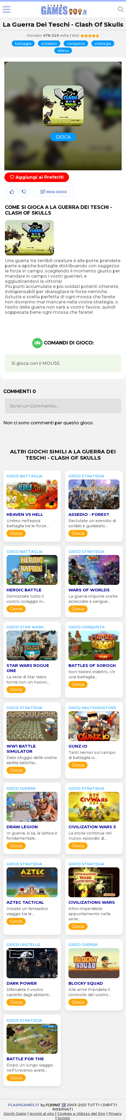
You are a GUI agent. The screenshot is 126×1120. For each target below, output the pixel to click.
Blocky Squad (85, 983)
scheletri (49, 43)
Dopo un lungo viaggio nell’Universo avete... (30, 1068)
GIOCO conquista (86, 627)
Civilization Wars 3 (92, 826)
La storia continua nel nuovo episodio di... (90, 836)
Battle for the (25, 1058)
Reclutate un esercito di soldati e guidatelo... (92, 523)
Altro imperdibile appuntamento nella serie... (89, 913)
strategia (103, 43)
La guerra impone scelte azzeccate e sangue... (93, 599)
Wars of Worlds (89, 589)
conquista (76, 43)
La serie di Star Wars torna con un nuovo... (28, 679)
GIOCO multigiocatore (92, 707)
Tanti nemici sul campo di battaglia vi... (92, 755)
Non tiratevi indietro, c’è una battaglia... (91, 674)
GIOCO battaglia (25, 476)
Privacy (115, 1113)
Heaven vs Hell (25, 514)
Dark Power (22, 983)
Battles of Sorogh (92, 665)
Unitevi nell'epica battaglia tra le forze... (28, 523)
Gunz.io (77, 746)
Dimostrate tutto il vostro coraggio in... (26, 599)
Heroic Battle (24, 589)
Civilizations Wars (91, 902)
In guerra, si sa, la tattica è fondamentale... (32, 836)
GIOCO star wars (25, 627)
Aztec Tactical (25, 902)
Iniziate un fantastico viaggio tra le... (27, 911)
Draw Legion (22, 826)
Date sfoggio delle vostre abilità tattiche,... (32, 760)
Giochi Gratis (15, 1113)
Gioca (16, 533)
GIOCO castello (23, 944)
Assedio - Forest (88, 514)
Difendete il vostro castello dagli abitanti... (29, 992)
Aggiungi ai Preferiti (37, 177)
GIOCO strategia (86, 476)
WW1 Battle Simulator (21, 748)
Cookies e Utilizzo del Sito (81, 1113)
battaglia (23, 43)
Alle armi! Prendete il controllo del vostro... (89, 992)
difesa (63, 50)
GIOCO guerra (21, 788)
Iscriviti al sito (42, 1113)
